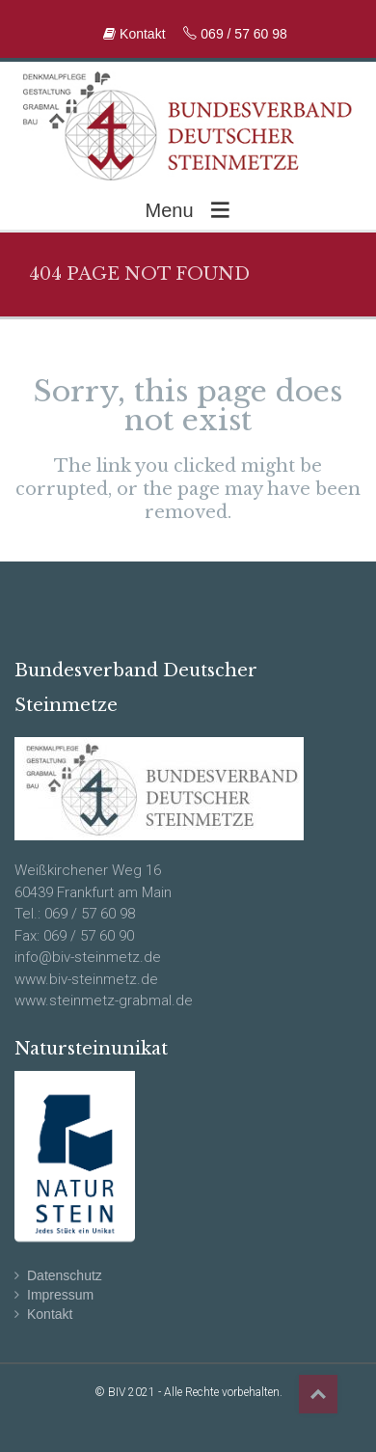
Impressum (60, 1294)
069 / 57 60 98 (234, 33)
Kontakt (136, 33)
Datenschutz (64, 1275)
